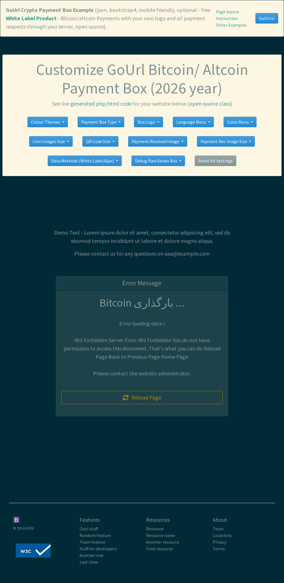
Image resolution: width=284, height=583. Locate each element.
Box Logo (147, 122)
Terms (219, 548)
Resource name (160, 535)
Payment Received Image (156, 141)
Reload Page (142, 397)
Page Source (227, 11)
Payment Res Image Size (224, 141)
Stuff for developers (98, 548)
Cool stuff (89, 528)
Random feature (95, 535)
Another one (91, 555)
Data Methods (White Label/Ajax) (83, 161)
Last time (89, 562)
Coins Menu (238, 122)
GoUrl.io (267, 18)
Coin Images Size (49, 141)
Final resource (159, 548)
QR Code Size (98, 141)
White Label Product (31, 18)
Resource (155, 528)
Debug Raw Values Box (156, 161)
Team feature (92, 542)
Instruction (227, 18)
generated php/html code (101, 103)
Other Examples (231, 25)
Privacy (219, 542)
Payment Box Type (99, 122)
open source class (209, 103)
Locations (222, 535)
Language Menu (191, 122)
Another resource (162, 542)
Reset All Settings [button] (215, 161)
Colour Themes (46, 122)
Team (218, 528)
